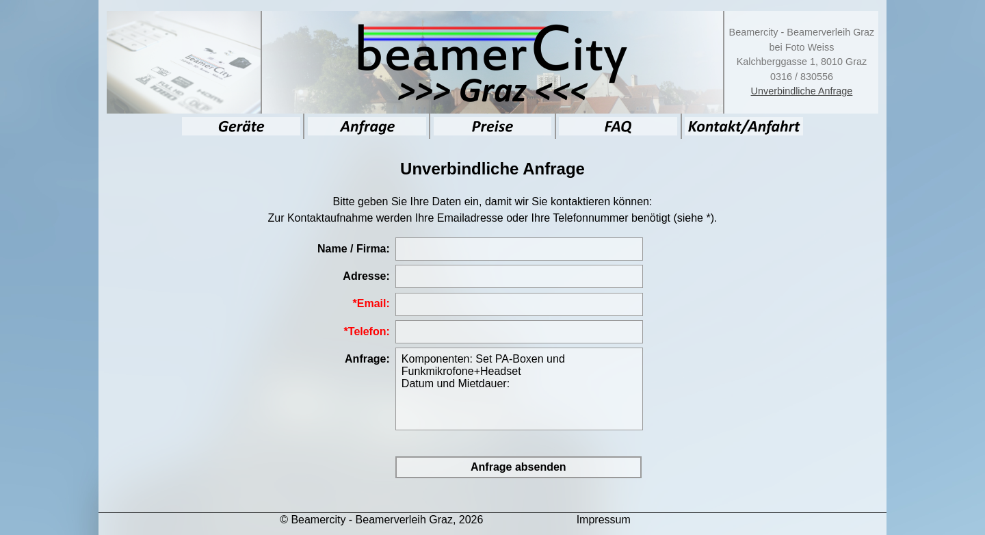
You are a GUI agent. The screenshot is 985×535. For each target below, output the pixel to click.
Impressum (604, 519)
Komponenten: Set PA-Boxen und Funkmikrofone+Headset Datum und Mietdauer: (519, 389)
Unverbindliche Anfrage (802, 91)
